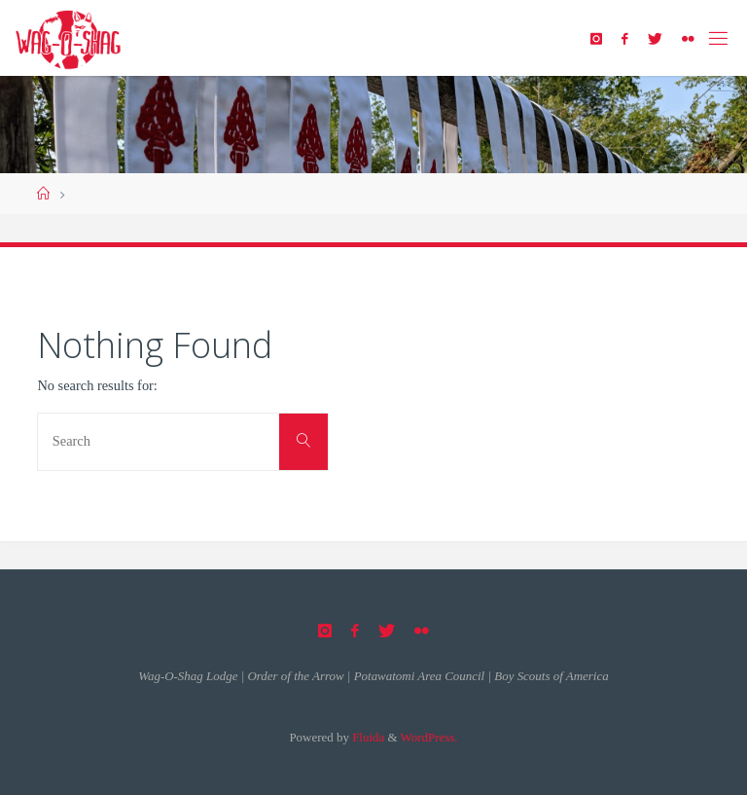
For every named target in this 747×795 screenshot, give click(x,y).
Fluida (366, 737)
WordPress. (429, 737)
